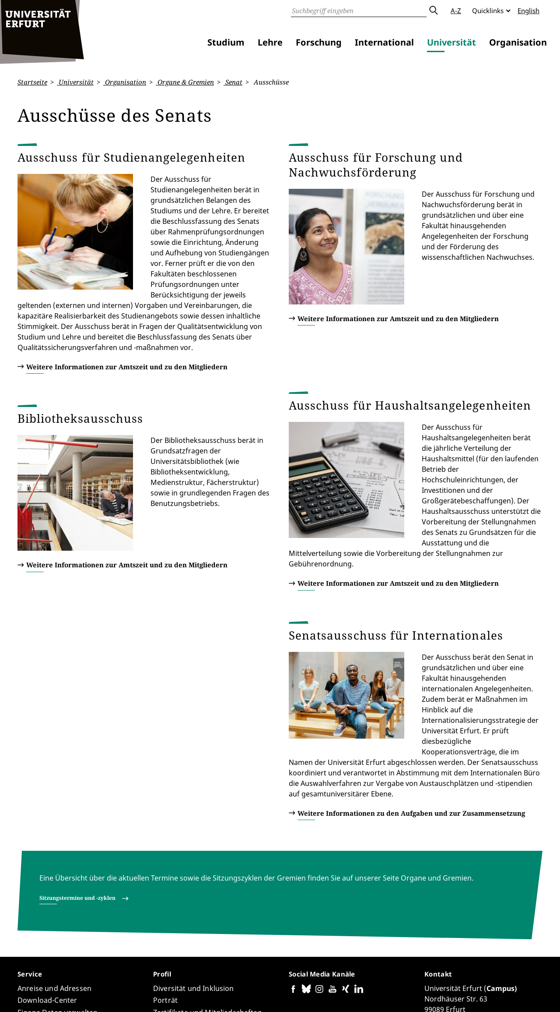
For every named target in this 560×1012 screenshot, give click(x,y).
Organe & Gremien (185, 82)
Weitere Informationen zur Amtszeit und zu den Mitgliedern (127, 324)
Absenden (433, 10)
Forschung (319, 42)
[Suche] (359, 10)
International (384, 42)
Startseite (32, 82)
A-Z (456, 10)
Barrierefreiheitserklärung (358, 994)
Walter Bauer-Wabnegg (140, 979)
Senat (233, 82)
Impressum (489, 994)
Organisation (518, 42)
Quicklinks (488, 10)
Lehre (270, 42)
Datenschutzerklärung (435, 994)
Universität (451, 42)
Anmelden (526, 994)
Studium (226, 42)
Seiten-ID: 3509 (201, 979)
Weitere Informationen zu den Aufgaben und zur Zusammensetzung (411, 669)
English (528, 10)
